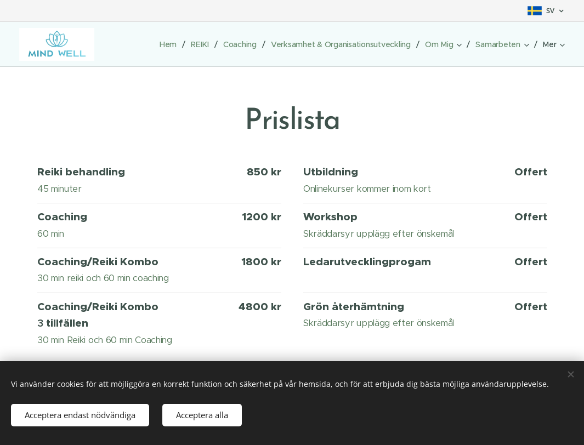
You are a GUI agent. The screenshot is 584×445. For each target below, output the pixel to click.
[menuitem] (164, 44)
